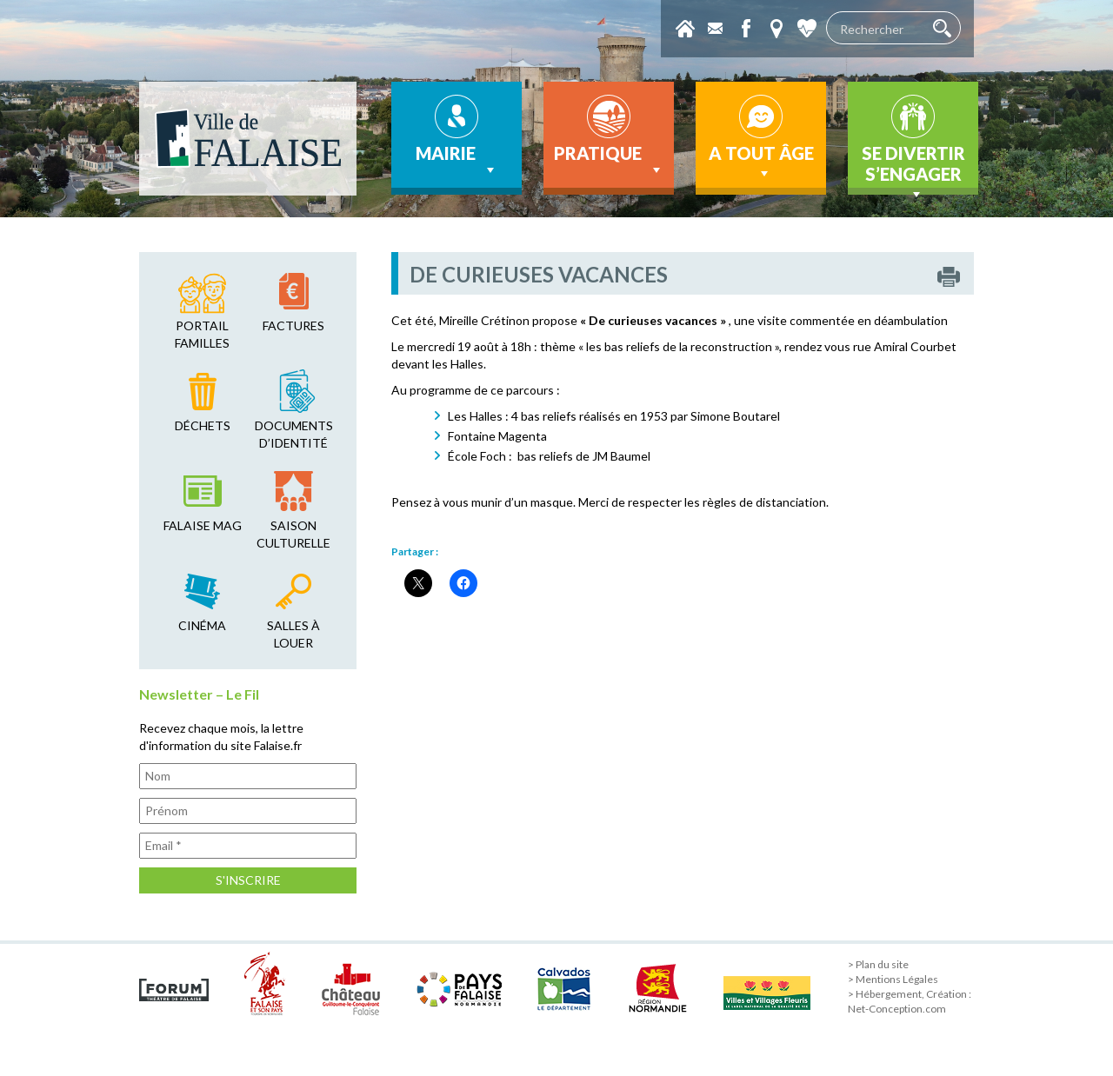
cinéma (202, 625)
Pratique (609, 161)
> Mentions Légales (893, 979)
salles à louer (293, 634)
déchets (202, 425)
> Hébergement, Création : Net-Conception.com (909, 1001)
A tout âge (761, 163)
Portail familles (202, 334)
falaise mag (202, 525)
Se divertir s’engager (913, 169)
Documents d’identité (294, 434)
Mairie (457, 161)
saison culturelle (293, 534)
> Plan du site (878, 964)
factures (293, 325)
